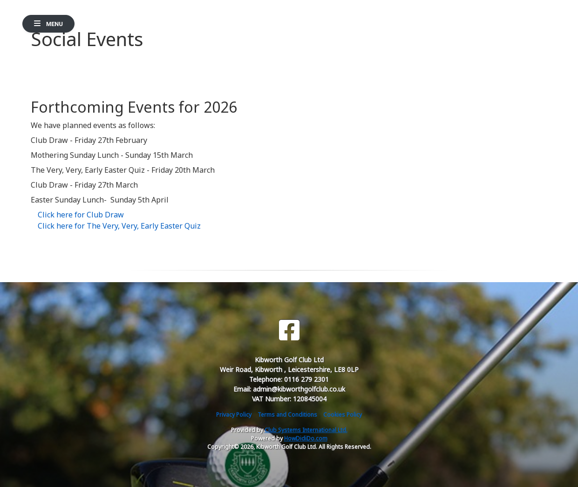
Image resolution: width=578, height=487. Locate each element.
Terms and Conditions (287, 415)
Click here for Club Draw (81, 215)
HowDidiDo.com (305, 438)
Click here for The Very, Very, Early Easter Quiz (119, 226)
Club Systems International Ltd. (306, 430)
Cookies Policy (342, 415)
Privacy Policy (234, 415)
